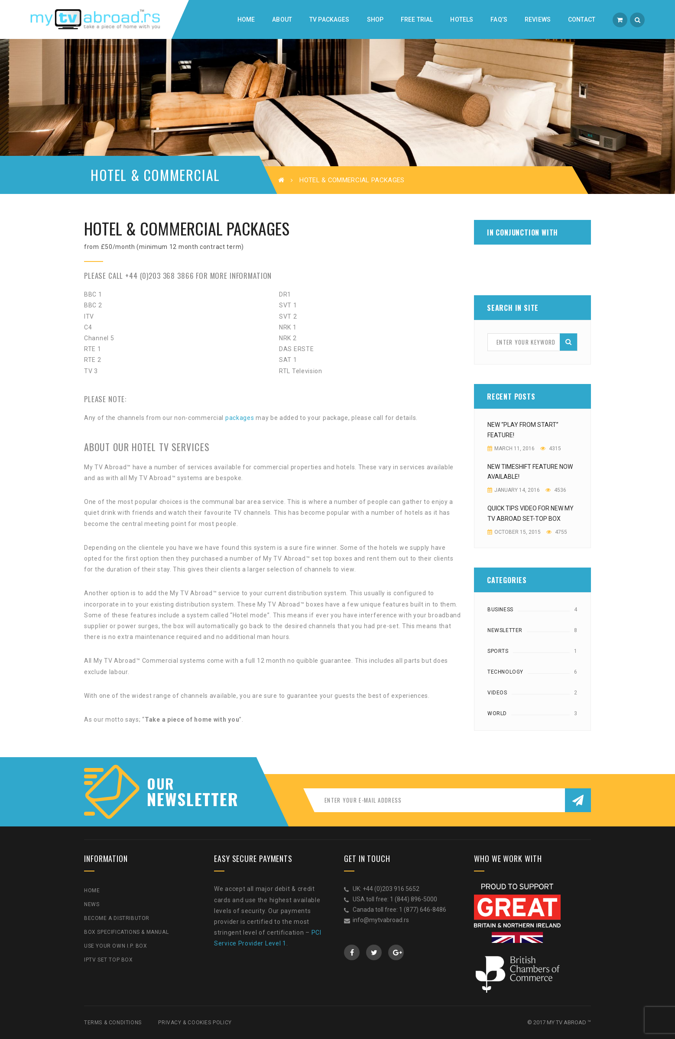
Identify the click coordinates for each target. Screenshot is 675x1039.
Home (92, 890)
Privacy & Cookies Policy (194, 1023)
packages (239, 417)
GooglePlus (396, 952)
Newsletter (504, 630)
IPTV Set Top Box (108, 960)
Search (568, 342)
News (91, 904)
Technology (505, 672)
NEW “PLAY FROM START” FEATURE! (522, 430)
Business (500, 610)
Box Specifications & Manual (126, 932)
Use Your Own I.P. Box (115, 946)
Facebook (352, 952)
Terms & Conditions (113, 1023)
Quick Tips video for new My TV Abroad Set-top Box (530, 513)
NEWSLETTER (188, 799)
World (497, 713)
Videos (497, 693)
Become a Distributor (116, 918)
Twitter (374, 952)
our (161, 784)
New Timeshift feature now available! (530, 472)
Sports (498, 651)
